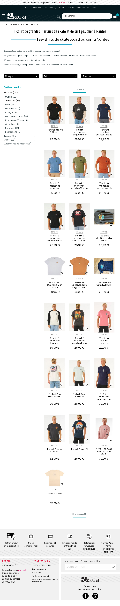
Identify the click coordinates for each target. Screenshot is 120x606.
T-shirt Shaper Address (55, 450)
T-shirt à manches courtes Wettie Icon (79, 186)
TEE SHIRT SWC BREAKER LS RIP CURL (104, 451)
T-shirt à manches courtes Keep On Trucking (79, 340)
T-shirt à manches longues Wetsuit (55, 340)
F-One (54, 489)
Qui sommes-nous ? (41, 565)
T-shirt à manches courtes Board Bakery (79, 238)
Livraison (36, 572)
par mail (22, 570)
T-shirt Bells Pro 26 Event (54, 131)
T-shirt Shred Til (79, 449)
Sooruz (54, 278)
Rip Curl (54, 126)
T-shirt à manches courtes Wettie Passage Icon (104, 186)
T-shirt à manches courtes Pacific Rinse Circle (104, 132)
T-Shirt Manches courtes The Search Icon (104, 396)
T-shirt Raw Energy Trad (54, 395)
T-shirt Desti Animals (79, 395)
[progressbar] (79, 92)
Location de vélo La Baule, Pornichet (44, 580)
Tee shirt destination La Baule (104, 238)
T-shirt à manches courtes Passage (104, 340)
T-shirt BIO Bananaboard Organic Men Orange (79, 285)
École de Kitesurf (40, 576)
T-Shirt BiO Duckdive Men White (54, 285)
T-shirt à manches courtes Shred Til (54, 238)
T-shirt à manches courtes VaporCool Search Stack (54, 186)
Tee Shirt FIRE (55, 493)
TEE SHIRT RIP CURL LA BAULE (104, 283)
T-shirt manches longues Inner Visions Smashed (79, 132)
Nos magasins (38, 568)
